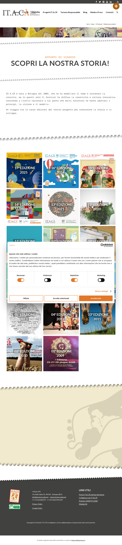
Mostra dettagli (101, 291)
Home (92, 24)
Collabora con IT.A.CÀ (88, 498)
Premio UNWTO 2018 (88, 501)
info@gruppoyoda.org (40, 497)
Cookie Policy (37, 508)
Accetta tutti (96, 298)
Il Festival (99, 24)
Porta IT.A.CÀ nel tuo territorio (91, 494)
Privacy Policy (37, 504)
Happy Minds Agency (78, 540)
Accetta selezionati (61, 298)
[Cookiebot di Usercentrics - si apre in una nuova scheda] (102, 245)
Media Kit (83, 504)
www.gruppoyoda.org (58, 497)
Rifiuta (26, 298)
